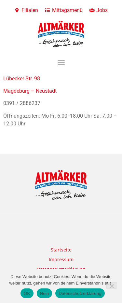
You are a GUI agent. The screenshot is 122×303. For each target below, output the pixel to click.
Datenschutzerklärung (80, 293)
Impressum (61, 259)
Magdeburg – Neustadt (30, 91)
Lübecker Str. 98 (21, 79)
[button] (61, 62)
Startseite (61, 250)
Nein (44, 293)
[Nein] (111, 285)
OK (27, 293)
